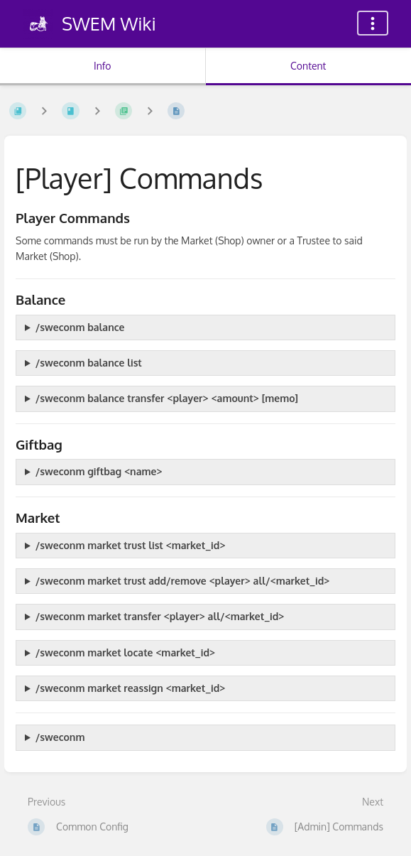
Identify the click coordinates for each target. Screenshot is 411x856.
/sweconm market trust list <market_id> (130, 545)
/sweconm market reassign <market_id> (130, 688)
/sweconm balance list (88, 363)
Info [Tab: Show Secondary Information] (102, 66)
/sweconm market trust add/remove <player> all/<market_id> (182, 581)
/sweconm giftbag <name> (99, 471)
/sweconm (60, 737)
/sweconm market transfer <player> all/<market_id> (160, 616)
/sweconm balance (80, 327)
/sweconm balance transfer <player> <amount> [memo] (166, 398)
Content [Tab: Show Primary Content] (308, 66)
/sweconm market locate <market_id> (125, 652)
